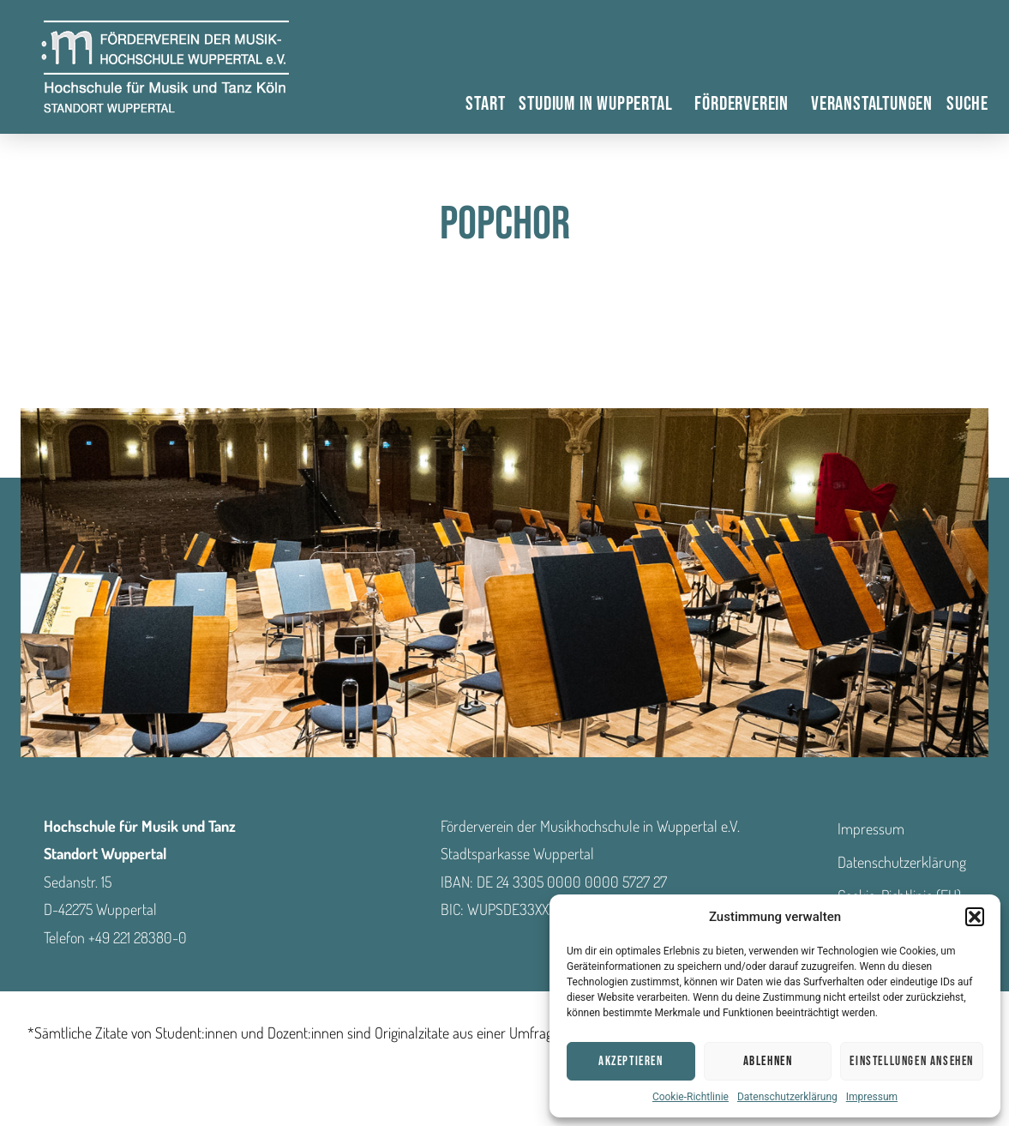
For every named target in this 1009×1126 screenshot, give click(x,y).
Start (485, 104)
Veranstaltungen (872, 104)
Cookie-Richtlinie (690, 1097)
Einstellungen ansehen (912, 1061)
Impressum (872, 1097)
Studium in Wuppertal (600, 104)
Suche (967, 104)
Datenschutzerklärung (787, 1097)
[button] (974, 916)
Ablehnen (768, 1061)
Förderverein (745, 104)
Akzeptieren (631, 1061)
